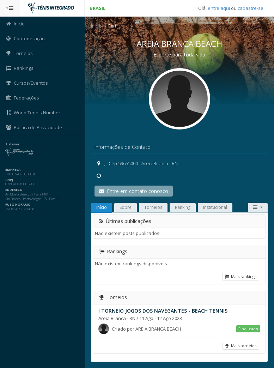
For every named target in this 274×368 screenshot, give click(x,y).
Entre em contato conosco (133, 191)
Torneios (153, 207)
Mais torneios (240, 345)
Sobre (126, 207)
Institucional (215, 207)
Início (96, 26)
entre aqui (219, 8)
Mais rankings (240, 276)
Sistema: (12, 144)
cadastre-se (250, 8)
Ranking (182, 207)
